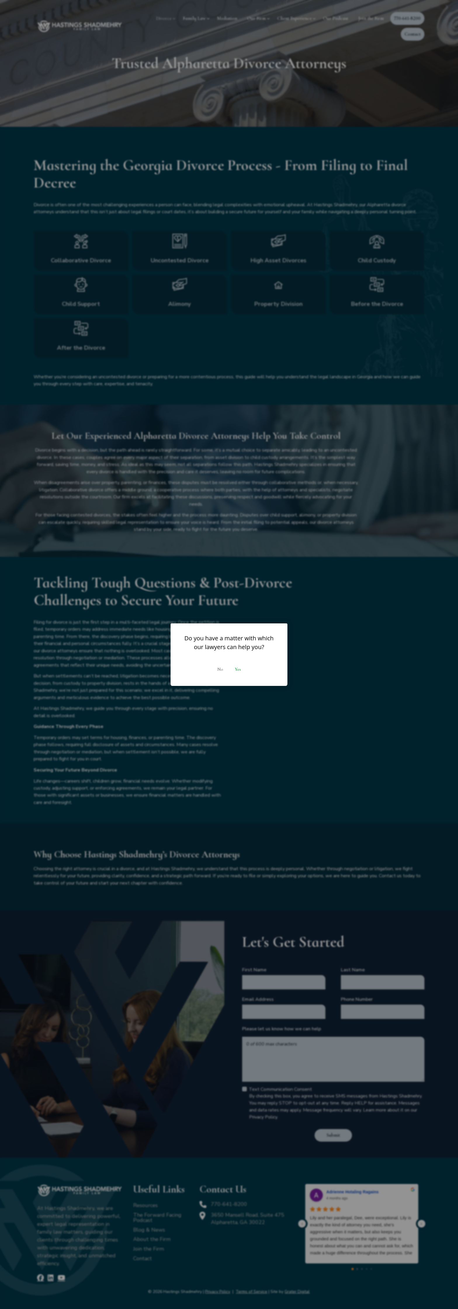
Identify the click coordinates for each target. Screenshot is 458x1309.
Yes (238, 669)
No (220, 669)
